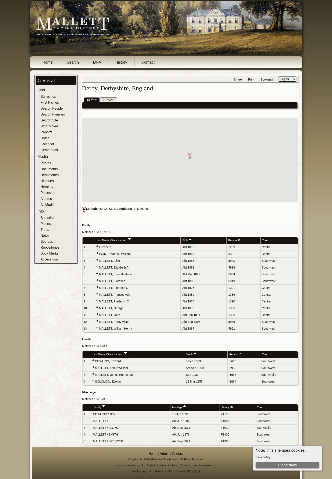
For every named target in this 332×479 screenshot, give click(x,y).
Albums (46, 199)
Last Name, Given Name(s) (114, 240)
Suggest (108, 99)
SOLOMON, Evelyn (108, 381)
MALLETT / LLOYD (105, 427)
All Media (48, 204)
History (121, 62)
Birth (187, 240)
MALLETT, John (109, 315)
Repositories (50, 247)
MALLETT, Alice (109, 260)
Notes (45, 235)
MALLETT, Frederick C (114, 301)
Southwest (268, 260)
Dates (45, 138)
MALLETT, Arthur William (111, 368)
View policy (263, 457)
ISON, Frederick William (115, 254)
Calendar (47, 144)
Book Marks (49, 253)
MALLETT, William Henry (115, 328)
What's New (50, 126)
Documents (49, 169)
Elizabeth (105, 247)
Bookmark (267, 79)
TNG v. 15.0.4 (193, 471)
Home (48, 62)
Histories (47, 181)
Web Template (139, 471)
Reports (47, 132)
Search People (52, 108)
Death (191, 354)
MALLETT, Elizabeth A (114, 267)
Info (41, 211)
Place (92, 99)
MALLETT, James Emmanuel (114, 374)
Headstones (50, 175)
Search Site (49, 120)
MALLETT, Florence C (113, 288)
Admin (164, 453)
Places (46, 193)
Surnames (48, 96)
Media (43, 157)
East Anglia (268, 374)
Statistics (47, 218)
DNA (97, 62)
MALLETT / (101, 421)
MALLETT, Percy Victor (114, 321)
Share (238, 79)
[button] (190, 156)
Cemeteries (49, 150)
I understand (287, 465)
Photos (46, 163)
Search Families (53, 114)
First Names (50, 102)
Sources (47, 241)
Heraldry (47, 187)
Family (99, 407)
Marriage (179, 407)
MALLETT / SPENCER (108, 441)
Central (266, 247)
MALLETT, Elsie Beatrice (115, 274)
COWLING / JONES (106, 414)
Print (251, 79)
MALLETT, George (111, 308)
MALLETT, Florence (112, 281)
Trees (45, 229)
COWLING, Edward (108, 361)
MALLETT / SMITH (105, 434)
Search (73, 62)
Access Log (49, 259)
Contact (148, 62)
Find (41, 90)
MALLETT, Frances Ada (114, 294)
